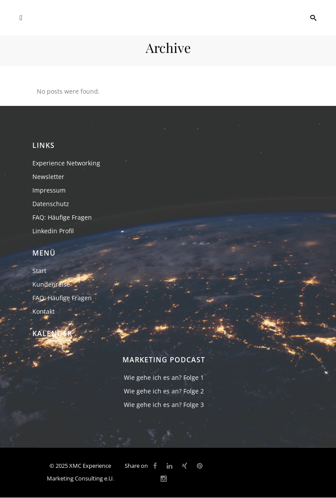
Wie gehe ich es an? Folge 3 (164, 404)
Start (39, 271)
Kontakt (43, 311)
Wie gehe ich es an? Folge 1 (164, 377)
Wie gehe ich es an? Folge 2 (164, 391)
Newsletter (48, 176)
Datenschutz (50, 204)
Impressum (49, 190)
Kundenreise (51, 284)
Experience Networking (66, 163)
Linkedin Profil (53, 231)
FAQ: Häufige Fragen (62, 217)
